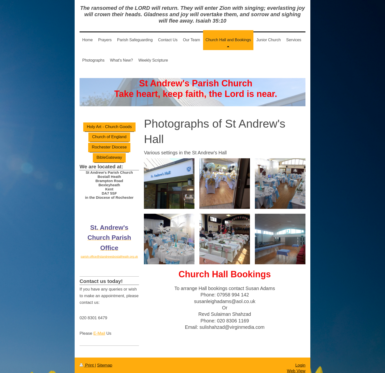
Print (87, 365)
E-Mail (99, 333)
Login (300, 365)
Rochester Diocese (109, 147)
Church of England (109, 136)
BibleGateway (109, 157)
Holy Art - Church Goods (109, 126)
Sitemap (104, 365)
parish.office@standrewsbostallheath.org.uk (109, 256)
